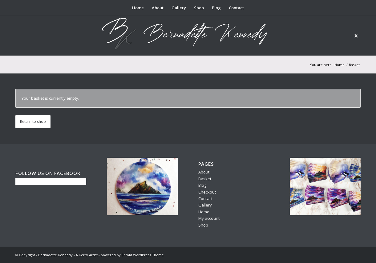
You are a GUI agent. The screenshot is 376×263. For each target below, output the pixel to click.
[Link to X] (356, 35)
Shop (203, 225)
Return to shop (33, 121)
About (203, 172)
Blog (202, 185)
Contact (205, 198)
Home (203, 212)
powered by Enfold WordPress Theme (132, 255)
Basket (204, 179)
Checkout (207, 192)
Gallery (205, 205)
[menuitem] (138, 7)
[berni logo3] (188, 35)
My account (209, 218)
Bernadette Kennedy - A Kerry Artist (68, 255)
